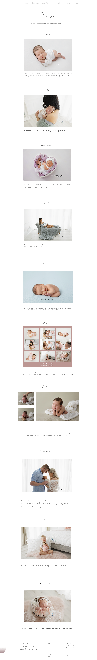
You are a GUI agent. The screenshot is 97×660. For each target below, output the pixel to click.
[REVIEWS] (48, 656)
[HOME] (48, 643)
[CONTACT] (48, 654)
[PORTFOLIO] (48, 647)
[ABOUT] (48, 646)
